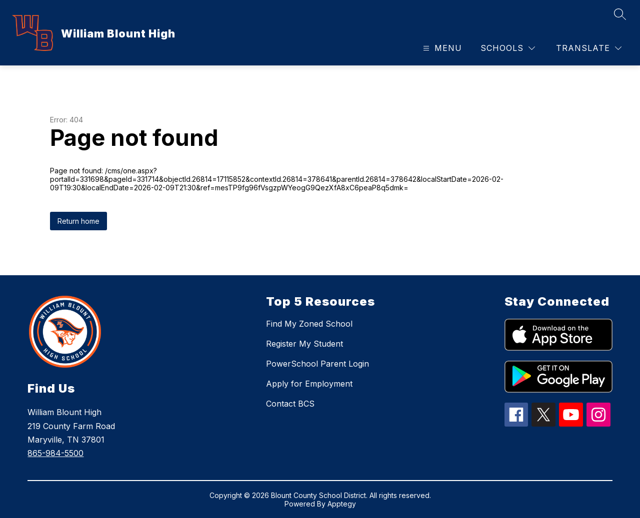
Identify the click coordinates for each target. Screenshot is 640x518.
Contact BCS (290, 404)
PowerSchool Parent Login (317, 364)
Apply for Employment (309, 384)
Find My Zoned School (309, 324)
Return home (79, 221)
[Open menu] (441, 48)
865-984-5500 (56, 453)
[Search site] (620, 14)
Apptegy (342, 504)
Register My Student (304, 344)
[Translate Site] (589, 48)
